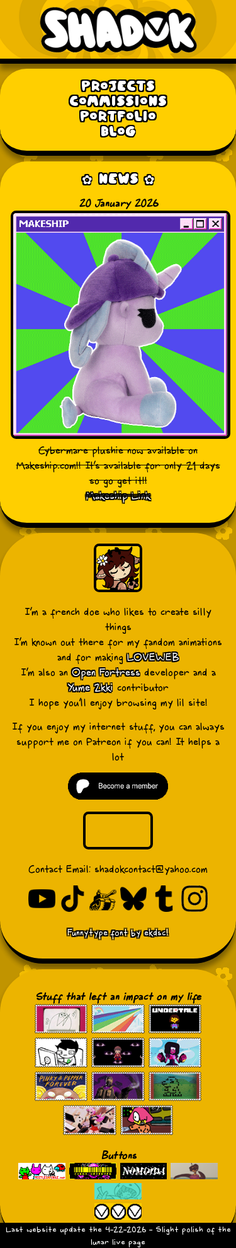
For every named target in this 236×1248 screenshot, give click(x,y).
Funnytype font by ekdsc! (118, 932)
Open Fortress (106, 672)
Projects (118, 86)
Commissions (118, 102)
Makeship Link (118, 495)
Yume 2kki (90, 687)
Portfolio (118, 117)
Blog (118, 132)
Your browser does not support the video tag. (117, 830)
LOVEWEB (153, 657)
